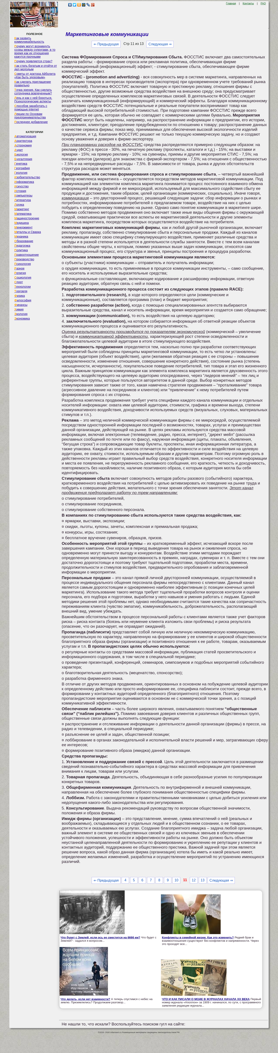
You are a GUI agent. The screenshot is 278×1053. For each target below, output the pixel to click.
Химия (18, 309)
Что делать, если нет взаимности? (85, 999)
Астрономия (23, 145)
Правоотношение (26, 254)
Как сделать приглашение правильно (32, 83)
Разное (19, 268)
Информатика (24, 182)
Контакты (248, 3)
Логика (19, 204)
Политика (21, 250)
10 (176, 880)
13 (203, 880)
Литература (22, 200)
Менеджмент (23, 227)
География (22, 168)
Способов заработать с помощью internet (30, 107)
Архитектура (23, 141)
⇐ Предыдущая (106, 44)
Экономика (22, 318)
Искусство (21, 186)
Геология (20, 172)
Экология (20, 314)
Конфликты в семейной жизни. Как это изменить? (198, 937)
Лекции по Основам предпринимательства (30, 115)
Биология (21, 154)
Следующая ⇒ (160, 44)
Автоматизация (25, 136)
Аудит (18, 150)
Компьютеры (23, 195)
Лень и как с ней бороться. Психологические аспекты (33, 99)
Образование (23, 241)
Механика (21, 236)
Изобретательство (27, 177)
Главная (231, 3)
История (20, 191)
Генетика (20, 163)
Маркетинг (21, 209)
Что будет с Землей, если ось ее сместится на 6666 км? (100, 937)
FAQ (263, 3)
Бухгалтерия (23, 159)
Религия (20, 273)
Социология (22, 277)
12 (194, 880)
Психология (22, 264)
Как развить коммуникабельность (29, 39)
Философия (22, 300)
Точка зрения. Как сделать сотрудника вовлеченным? (33, 91)
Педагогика (22, 245)
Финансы (20, 305)
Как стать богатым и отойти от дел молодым (35, 67)
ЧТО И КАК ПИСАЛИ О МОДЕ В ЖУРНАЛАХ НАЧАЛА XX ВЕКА (206, 999)
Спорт (18, 282)
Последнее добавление (31, 122)
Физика (19, 295)
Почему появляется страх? (33, 61)
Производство (24, 259)
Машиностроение (26, 218)
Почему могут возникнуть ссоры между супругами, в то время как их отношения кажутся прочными (34, 51)
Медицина (21, 223)
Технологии (22, 286)
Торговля (20, 291)
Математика (22, 213)
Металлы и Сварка (27, 232)
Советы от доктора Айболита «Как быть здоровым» (34, 75)
